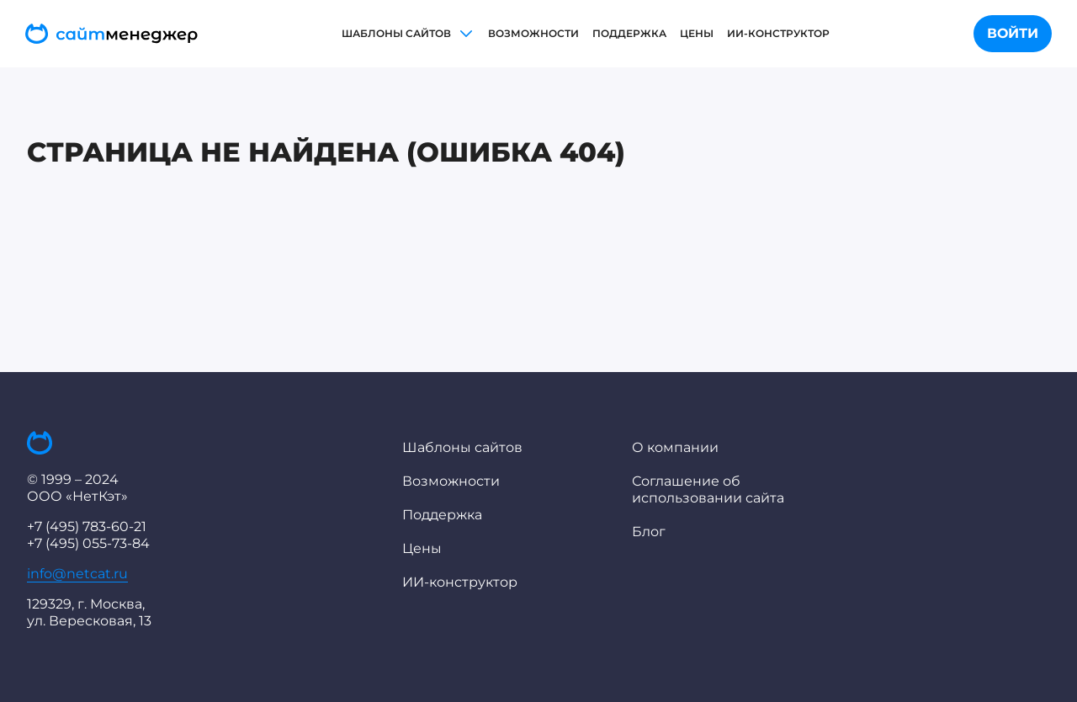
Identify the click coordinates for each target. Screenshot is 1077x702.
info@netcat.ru (77, 574)
